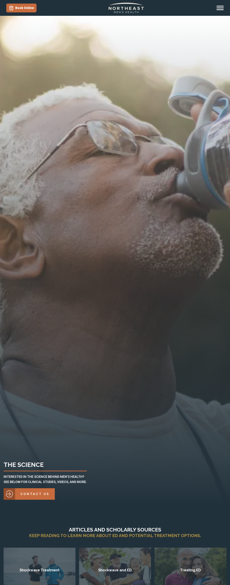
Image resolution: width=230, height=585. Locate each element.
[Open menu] (220, 8)
